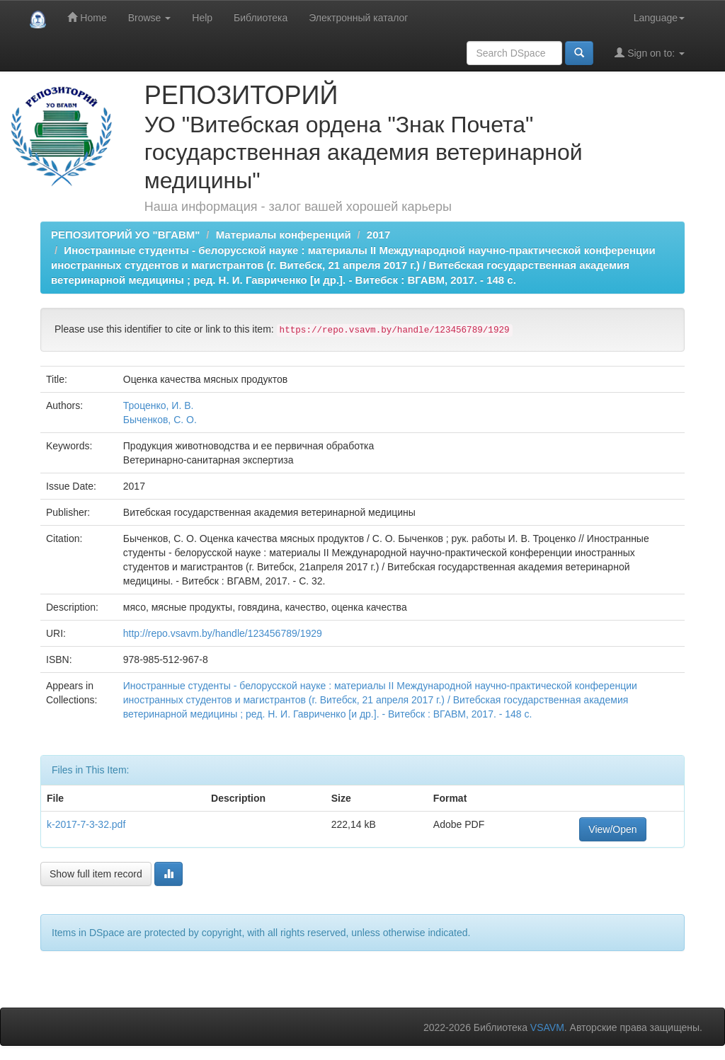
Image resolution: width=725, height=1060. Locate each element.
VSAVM (547, 1027)
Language (659, 17)
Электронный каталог (358, 17)
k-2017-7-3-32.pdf (86, 824)
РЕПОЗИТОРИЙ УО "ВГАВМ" (125, 235)
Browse (149, 17)
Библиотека (260, 17)
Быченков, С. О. (160, 419)
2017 (378, 235)
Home (86, 17)
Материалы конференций (283, 235)
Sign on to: (650, 53)
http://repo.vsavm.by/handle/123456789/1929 (222, 633)
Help (202, 17)
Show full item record (96, 874)
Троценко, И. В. (158, 405)
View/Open (612, 829)
